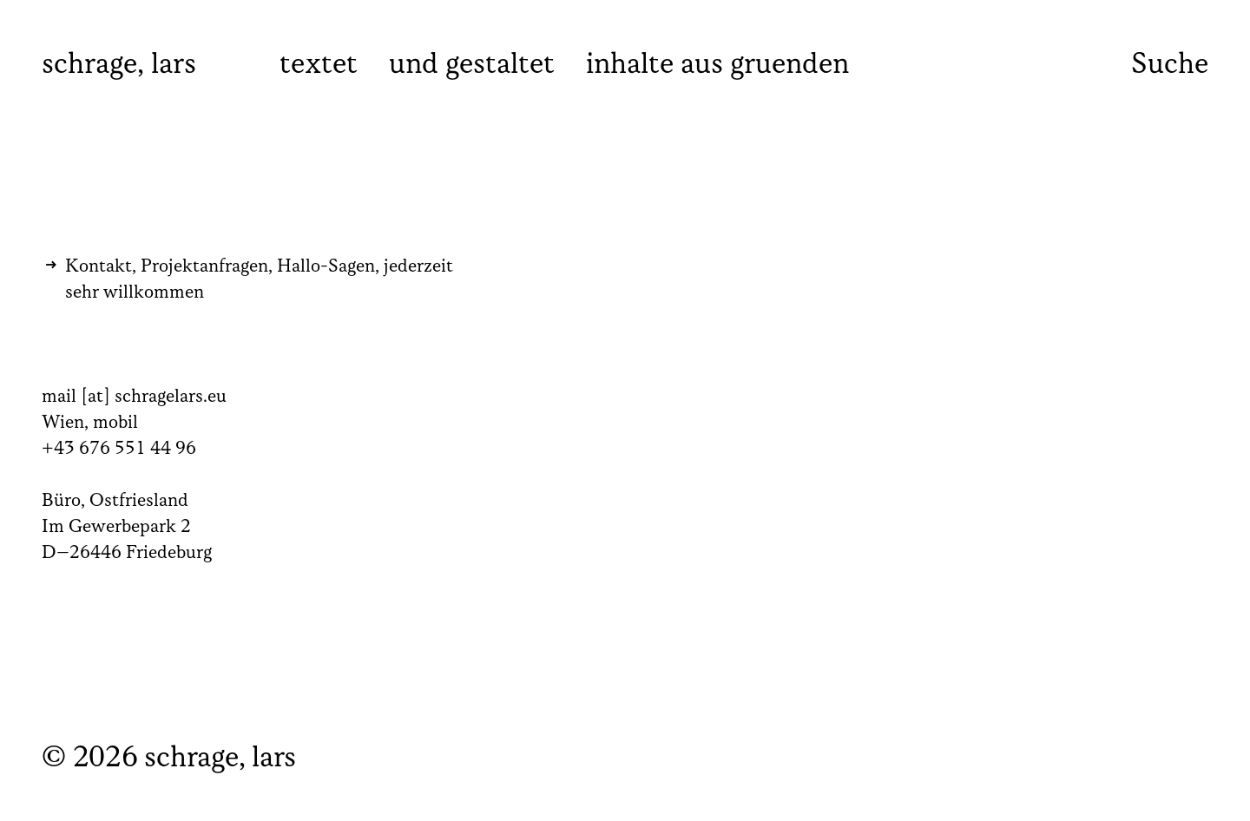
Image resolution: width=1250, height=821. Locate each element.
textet (319, 65)
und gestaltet (472, 65)
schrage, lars (119, 65)
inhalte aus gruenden (717, 65)
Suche (1169, 65)
